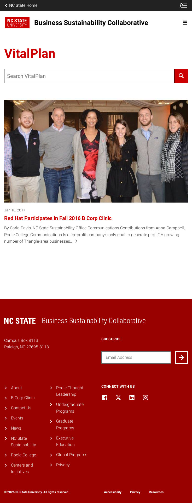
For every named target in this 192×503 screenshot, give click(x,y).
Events (17, 418)
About (16, 387)
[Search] (181, 76)
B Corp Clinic (22, 397)
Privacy (63, 464)
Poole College (23, 454)
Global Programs (71, 454)
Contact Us (21, 407)
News (16, 428)
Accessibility (112, 492)
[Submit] (181, 357)
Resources (156, 492)
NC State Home (20, 5)
